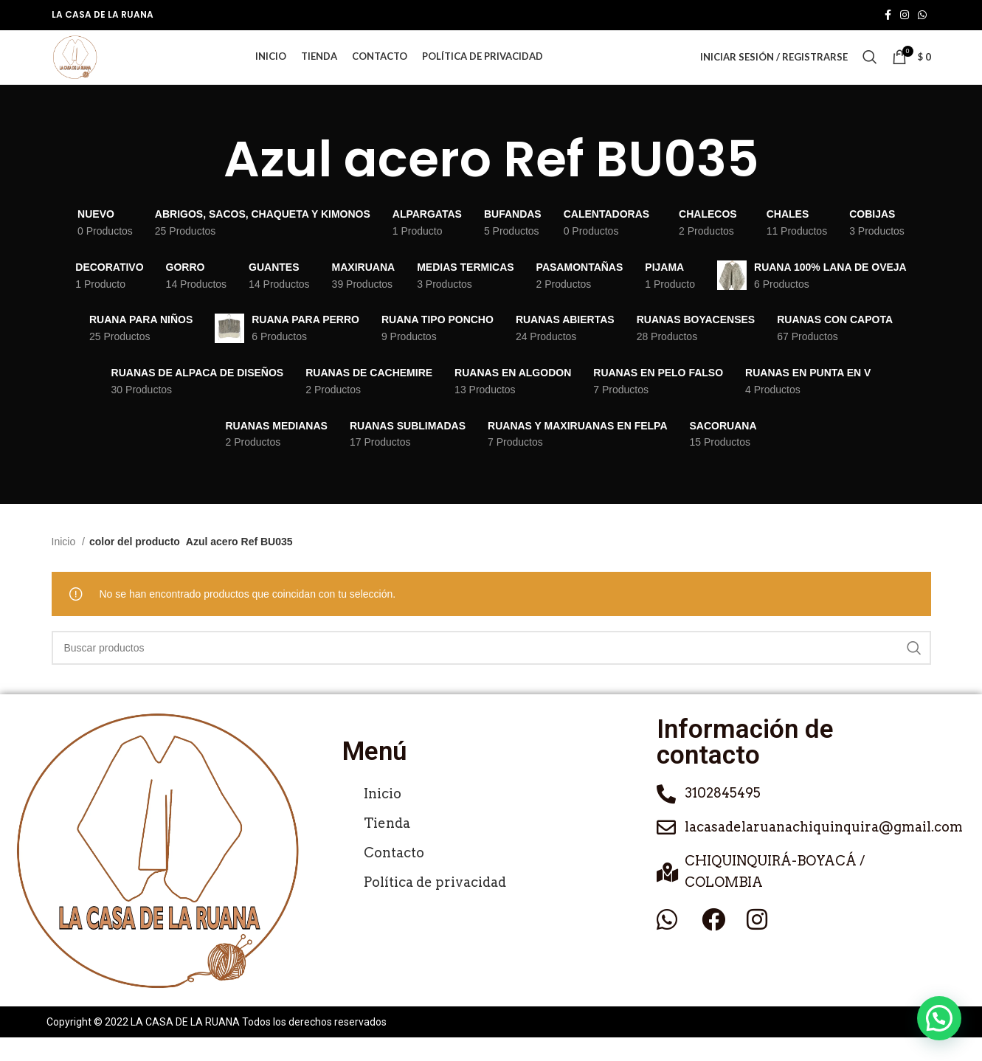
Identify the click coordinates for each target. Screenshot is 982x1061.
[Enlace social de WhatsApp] (922, 15)
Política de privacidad (435, 906)
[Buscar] (870, 69)
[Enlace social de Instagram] (904, 15)
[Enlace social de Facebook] (888, 15)
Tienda (387, 847)
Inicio (65, 566)
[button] (939, 1018)
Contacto (394, 877)
